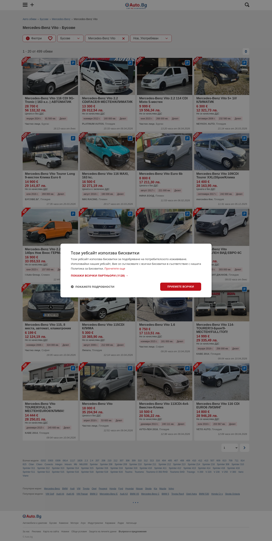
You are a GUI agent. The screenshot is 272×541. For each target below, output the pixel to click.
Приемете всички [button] (180, 286)
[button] (136, 275)
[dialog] (136, 270)
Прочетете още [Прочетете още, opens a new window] (115, 268)
